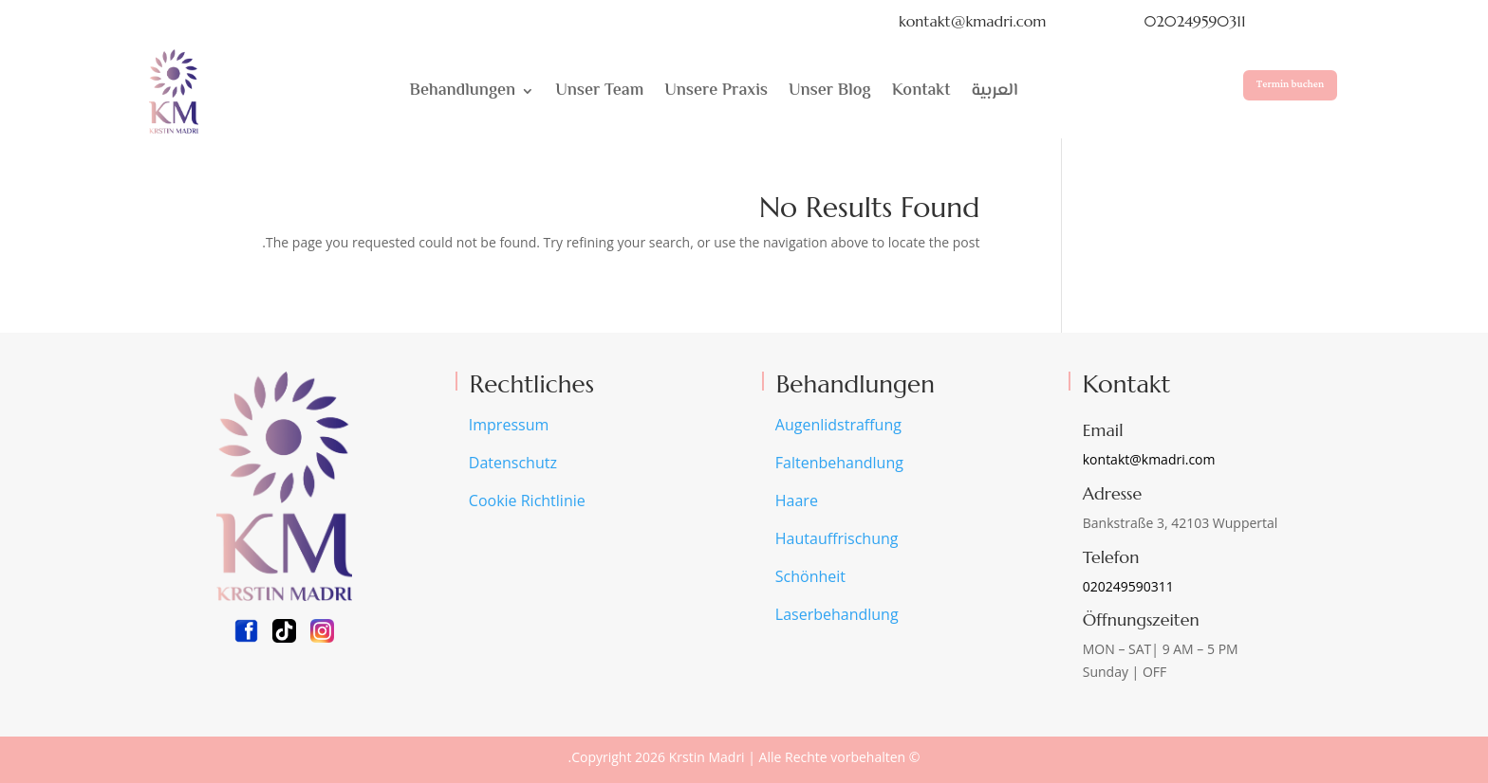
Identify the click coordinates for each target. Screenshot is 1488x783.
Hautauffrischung (837, 538)
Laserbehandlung (837, 614)
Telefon (1111, 557)
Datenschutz (513, 462)
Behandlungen (463, 91)
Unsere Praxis (716, 91)
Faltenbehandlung (839, 462)
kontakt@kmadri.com (972, 20)
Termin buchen (1290, 84)
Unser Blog (830, 91)
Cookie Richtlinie (527, 500)
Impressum (509, 424)
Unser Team (599, 91)
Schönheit (810, 576)
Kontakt (921, 91)
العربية (995, 91)
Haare (796, 500)
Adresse (1112, 493)
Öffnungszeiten (1141, 619)
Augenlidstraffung (838, 424)
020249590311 (1194, 20)
